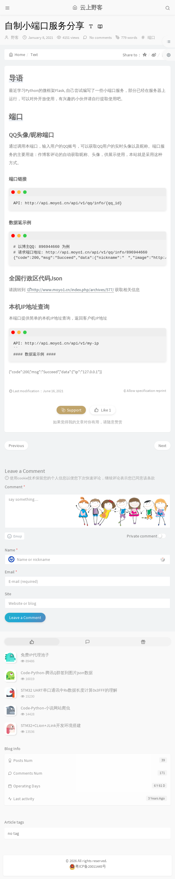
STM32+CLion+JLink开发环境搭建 (51, 725)
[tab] (32, 641)
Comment (15, 486)
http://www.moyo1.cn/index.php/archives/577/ (70, 289)
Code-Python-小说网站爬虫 (45, 708)
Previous (16, 445)
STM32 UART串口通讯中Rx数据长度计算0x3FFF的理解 (69, 690)
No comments (100, 37)
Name (11, 550)
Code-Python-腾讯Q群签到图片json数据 (57, 672)
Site (8, 593)
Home (17, 54)
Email (11, 572)
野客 (15, 37)
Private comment (142, 536)
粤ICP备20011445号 (87, 866)
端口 (151, 37)
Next (162, 445)
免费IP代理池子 (35, 655)
